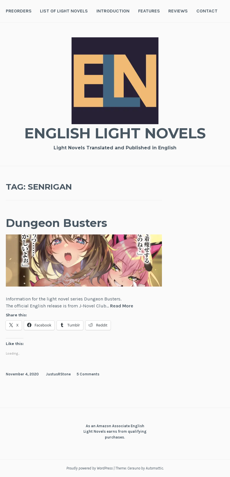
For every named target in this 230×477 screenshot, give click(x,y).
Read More (121, 306)
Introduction (112, 11)
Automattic (154, 468)
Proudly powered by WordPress (89, 468)
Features (149, 11)
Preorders (19, 11)
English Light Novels (115, 133)
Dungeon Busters (56, 223)
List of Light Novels (64, 11)
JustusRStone (58, 374)
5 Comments (87, 374)
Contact (207, 11)
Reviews (178, 11)
